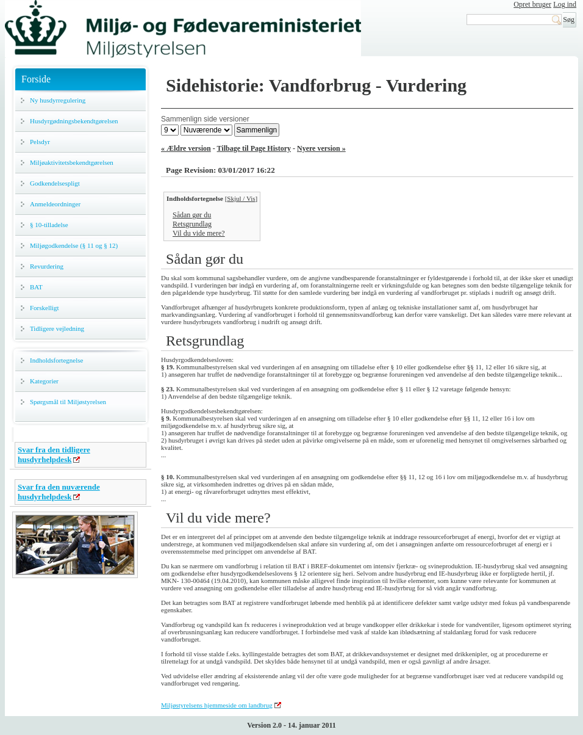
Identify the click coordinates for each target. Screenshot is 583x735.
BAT (36, 287)
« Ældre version (186, 148)
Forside (36, 79)
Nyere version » (321, 148)
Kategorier (44, 381)
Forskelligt (44, 307)
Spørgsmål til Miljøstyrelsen (68, 401)
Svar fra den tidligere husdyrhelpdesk (54, 454)
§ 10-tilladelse (49, 224)
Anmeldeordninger (55, 204)
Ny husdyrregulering (57, 100)
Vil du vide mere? (199, 233)
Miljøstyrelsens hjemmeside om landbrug (217, 705)
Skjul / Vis (241, 198)
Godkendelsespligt (55, 183)
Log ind (564, 4)
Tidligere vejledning (57, 328)
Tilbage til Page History (254, 148)
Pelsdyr (40, 141)
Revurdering (46, 266)
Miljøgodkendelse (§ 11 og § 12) (74, 245)
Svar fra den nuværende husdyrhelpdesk (59, 491)
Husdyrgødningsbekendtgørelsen (74, 121)
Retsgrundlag (192, 224)
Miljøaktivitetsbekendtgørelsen (71, 162)
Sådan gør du (192, 215)
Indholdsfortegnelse (56, 360)
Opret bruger (532, 4)
